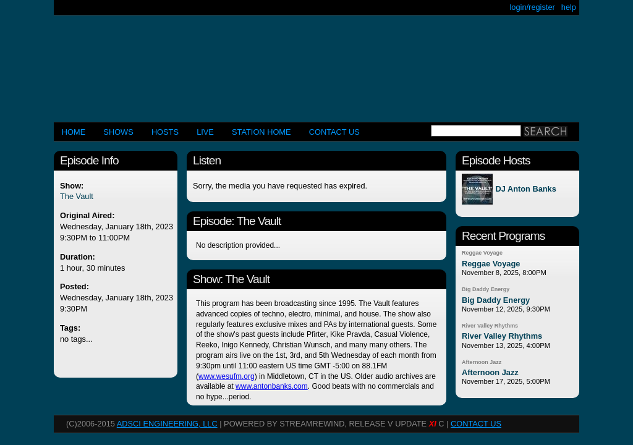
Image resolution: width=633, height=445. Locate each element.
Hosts (165, 132)
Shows (118, 132)
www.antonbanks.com (272, 386)
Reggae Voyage (482, 253)
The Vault (76, 196)
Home (73, 132)
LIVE (205, 132)
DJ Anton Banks (525, 189)
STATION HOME (261, 132)
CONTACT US (334, 132)
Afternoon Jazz (481, 362)
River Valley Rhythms (490, 326)
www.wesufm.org (226, 376)
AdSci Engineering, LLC (167, 423)
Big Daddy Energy (485, 289)
